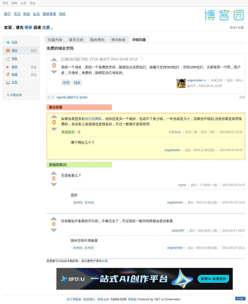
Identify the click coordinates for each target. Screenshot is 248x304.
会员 (23, 3)
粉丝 (26, 14)
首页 (5, 3)
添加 (34, 74)
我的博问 (97, 40)
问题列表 (55, 40)
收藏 (14, 74)
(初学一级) (210, 185)
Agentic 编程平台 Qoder (72, 97)
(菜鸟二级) (210, 230)
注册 (46, 27)
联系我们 (89, 299)
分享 (242, 97)
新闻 (14, 3)
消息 (62, 14)
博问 (14, 50)
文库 (14, 82)
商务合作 (103, 299)
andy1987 (178, 230)
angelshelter (195, 80)
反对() (89, 202)
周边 (32, 3)
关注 (17, 14)
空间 (66, 83)
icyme (182, 185)
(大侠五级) (208, 150)
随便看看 (49, 14)
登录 (28, 27)
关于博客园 (74, 299)
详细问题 (139, 40)
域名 (77, 83)
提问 (34, 50)
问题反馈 (16, 95)
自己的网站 (93, 119)
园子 (7, 14)
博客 (14, 58)
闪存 (14, 42)
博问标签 (118, 40)
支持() (78, 202)
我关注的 (76, 40)
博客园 (132, 299)
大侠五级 (216, 80)
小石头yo (175, 132)
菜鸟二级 (191, 132)
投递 (34, 67)
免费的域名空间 (60, 48)
